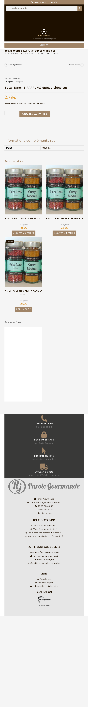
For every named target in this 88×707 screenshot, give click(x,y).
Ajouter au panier (34, 114)
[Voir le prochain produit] (82, 65)
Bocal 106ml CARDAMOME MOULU (23, 218)
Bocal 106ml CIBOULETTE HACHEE (64, 218)
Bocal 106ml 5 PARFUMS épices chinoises (41, 53)
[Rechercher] (79, 8)
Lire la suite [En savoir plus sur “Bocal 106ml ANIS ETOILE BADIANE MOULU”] (23, 309)
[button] (42, 45)
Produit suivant (74, 65)
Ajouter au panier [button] (23, 233)
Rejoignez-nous (12, 322)
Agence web (44, 605)
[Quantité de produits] (11, 113)
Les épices (19, 81)
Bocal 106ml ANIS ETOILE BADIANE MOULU (23, 293)
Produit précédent (15, 65)
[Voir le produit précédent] (6, 65)
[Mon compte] (44, 31)
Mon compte (44, 35)
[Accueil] (5, 53)
